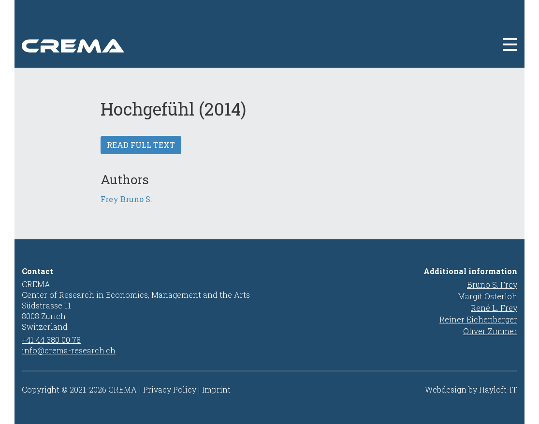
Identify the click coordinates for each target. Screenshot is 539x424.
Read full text (141, 145)
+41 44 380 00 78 (51, 340)
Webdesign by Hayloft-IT (471, 389)
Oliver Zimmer (490, 331)
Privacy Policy (169, 389)
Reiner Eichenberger (478, 319)
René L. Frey (494, 308)
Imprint (216, 389)
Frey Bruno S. (126, 199)
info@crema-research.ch (69, 350)
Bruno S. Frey (492, 284)
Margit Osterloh (487, 296)
